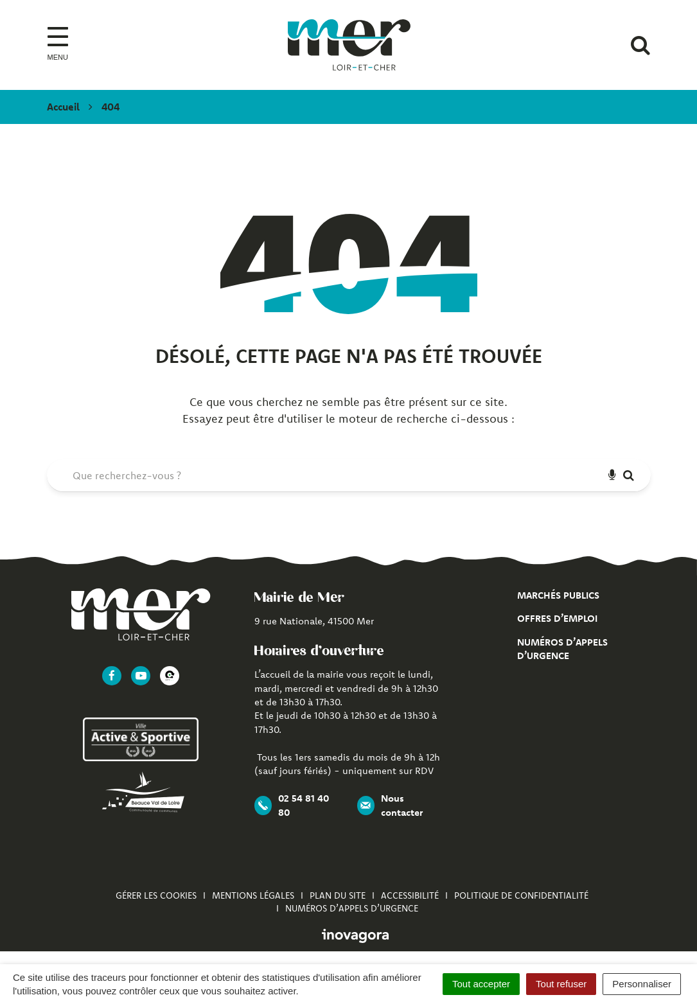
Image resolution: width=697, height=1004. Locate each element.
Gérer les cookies (156, 895)
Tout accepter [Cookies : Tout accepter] (481, 983)
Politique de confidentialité (521, 895)
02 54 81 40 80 (291, 805)
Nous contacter (390, 805)
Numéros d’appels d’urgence (351, 908)
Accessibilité (410, 895)
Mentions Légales (253, 895)
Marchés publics (558, 595)
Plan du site (338, 895)
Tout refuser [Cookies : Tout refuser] (561, 983)
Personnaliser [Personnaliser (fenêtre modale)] (641, 983)
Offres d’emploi (557, 618)
